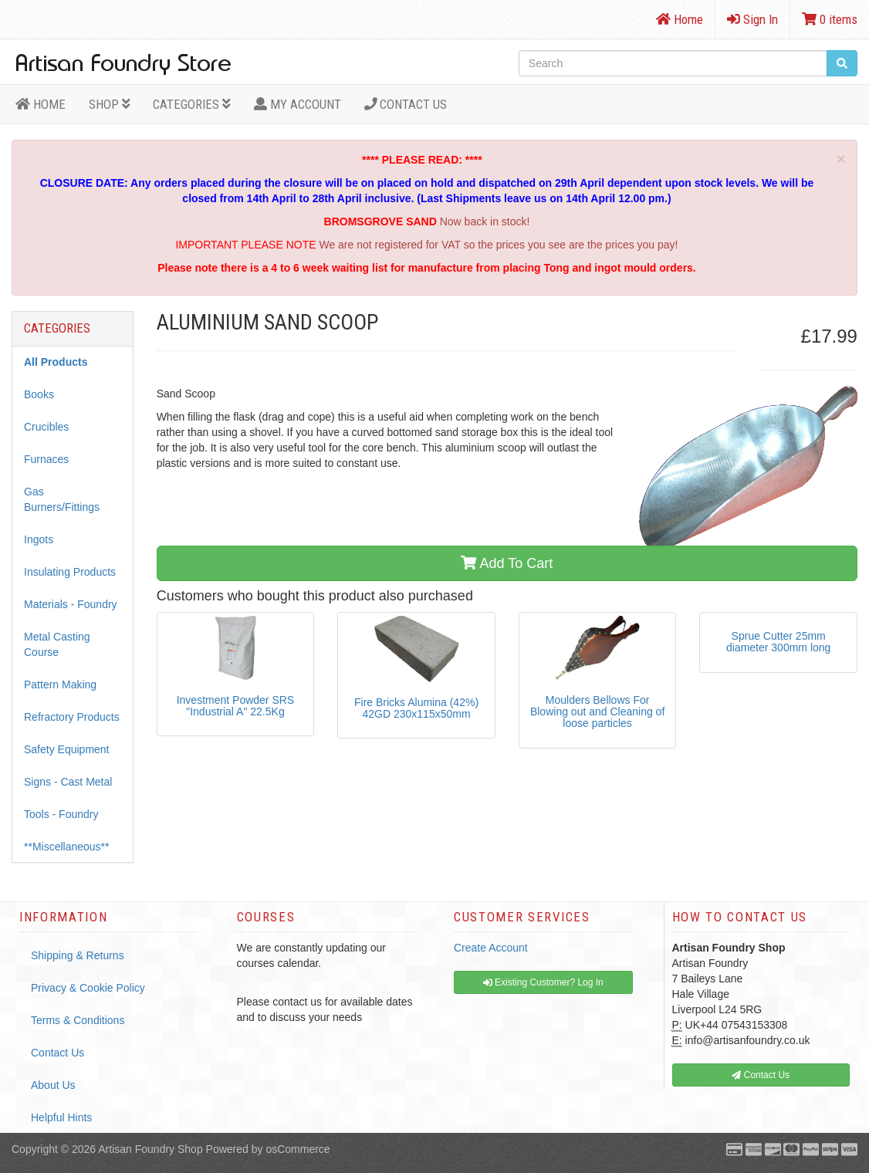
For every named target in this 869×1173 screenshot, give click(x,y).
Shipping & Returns (77, 955)
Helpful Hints (61, 1117)
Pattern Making (60, 684)
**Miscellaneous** (67, 846)
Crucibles (46, 427)
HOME (40, 104)
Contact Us (406, 104)
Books (39, 394)
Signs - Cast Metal (68, 782)
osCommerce (297, 1149)
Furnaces (46, 459)
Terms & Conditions (77, 1020)
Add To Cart (507, 563)
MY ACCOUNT (297, 104)
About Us (53, 1085)
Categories (192, 104)
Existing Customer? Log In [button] (543, 982)
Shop (109, 104)
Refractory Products (72, 717)
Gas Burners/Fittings (62, 499)
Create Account (491, 947)
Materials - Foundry (70, 604)
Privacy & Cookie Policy (88, 988)
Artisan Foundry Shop (150, 1149)
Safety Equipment (67, 749)
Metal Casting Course (57, 644)
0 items (829, 19)
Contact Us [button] (761, 1075)
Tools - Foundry (61, 814)
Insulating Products (70, 572)
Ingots (38, 539)
